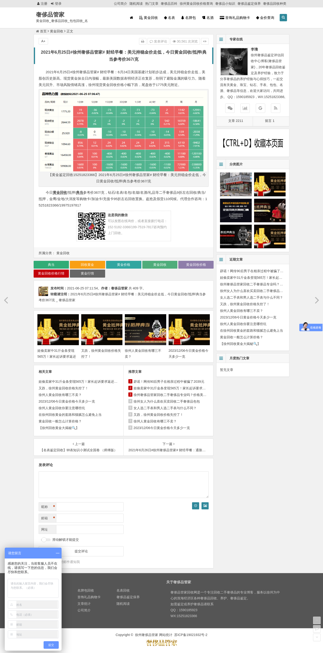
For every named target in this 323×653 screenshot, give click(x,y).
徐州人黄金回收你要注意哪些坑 (62, 408)
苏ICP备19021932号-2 (190, 635)
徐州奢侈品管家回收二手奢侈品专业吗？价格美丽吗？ (173, 395)
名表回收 (123, 590)
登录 (56, 3)
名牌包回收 (85, 590)
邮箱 (48, 518)
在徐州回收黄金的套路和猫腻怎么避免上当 (70, 415)
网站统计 (165, 635)
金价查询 (265, 18)
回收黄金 (87, 264)
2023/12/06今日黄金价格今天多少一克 (67, 401)
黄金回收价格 (196, 264)
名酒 (207, 18)
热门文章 (151, 3)
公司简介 (120, 3)
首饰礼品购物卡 (235, 18)
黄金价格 (123, 264)
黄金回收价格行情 (51, 273)
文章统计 (84, 604)
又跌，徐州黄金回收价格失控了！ (63, 388)
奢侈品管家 (50, 14)
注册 (42, 3)
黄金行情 (87, 273)
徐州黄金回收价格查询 (196, 3)
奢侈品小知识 (225, 3)
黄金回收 (148, 18)
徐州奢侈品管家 (146, 635)
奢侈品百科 (169, 3)
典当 (79, 192)
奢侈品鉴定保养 (249, 3)
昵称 (48, 507)
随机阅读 (136, 3)
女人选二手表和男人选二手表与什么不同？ (165, 408)
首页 (41, 31)
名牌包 (188, 18)
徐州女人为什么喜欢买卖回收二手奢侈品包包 (167, 401)
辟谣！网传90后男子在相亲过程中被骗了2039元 (169, 381)
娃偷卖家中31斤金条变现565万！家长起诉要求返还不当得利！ (56, 356)
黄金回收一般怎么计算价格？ (60, 421)
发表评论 (158, 41)
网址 (44, 529)
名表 (169, 18)
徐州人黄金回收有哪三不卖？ (60, 395)
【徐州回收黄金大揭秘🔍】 (59, 428)
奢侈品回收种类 (274, 3)
